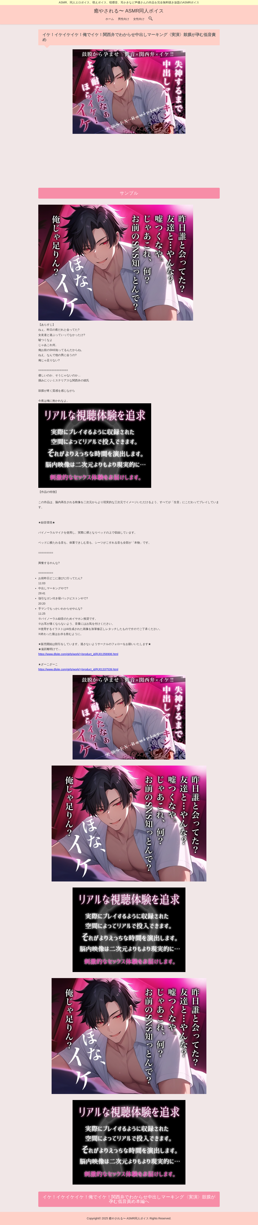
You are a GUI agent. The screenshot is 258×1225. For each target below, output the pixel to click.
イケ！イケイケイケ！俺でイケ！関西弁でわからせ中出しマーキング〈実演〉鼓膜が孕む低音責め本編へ (129, 1199)
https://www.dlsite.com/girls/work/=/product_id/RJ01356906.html (78, 654)
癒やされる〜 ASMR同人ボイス (129, 10)
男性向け (123, 19)
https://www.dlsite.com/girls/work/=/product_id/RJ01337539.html (78, 669)
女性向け (139, 19)
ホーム (109, 19)
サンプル (129, 193)
